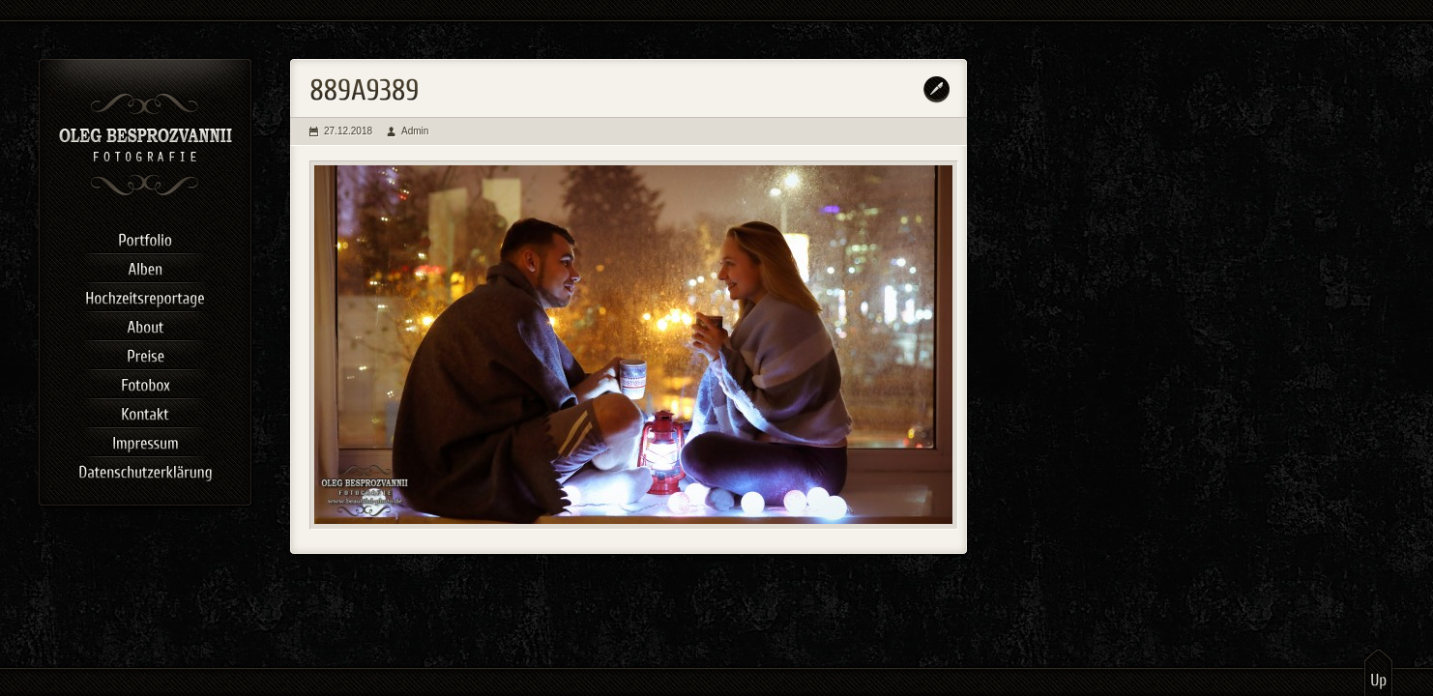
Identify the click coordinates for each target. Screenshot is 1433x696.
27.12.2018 (348, 131)
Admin (414, 131)
